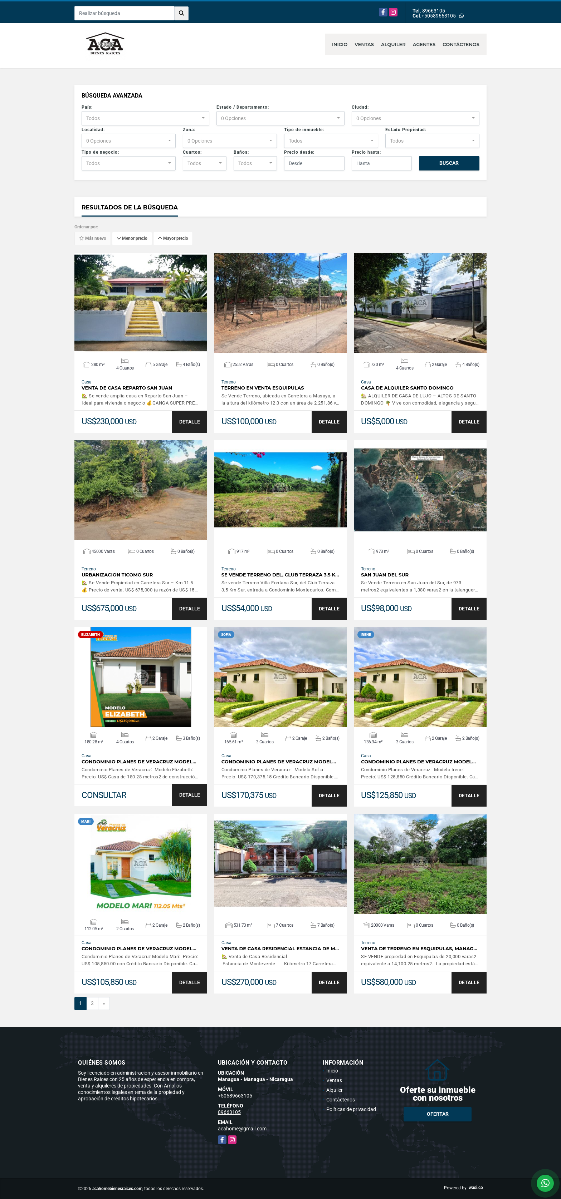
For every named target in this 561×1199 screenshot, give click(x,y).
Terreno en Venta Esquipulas (262, 388)
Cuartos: (192, 152)
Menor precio (132, 238)
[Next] (104, 1003)
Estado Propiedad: (405, 129)
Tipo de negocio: (100, 152)
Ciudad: (360, 107)
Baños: (241, 152)
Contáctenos (461, 44)
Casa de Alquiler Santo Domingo (407, 388)
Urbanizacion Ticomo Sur (117, 575)
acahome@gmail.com (242, 1128)
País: (87, 107)
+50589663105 (438, 16)
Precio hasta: (366, 152)
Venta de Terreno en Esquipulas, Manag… (419, 948)
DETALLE (189, 422)
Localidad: (93, 129)
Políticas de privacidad (351, 1109)
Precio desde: (299, 152)
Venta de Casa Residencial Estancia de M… (280, 948)
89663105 (433, 11)
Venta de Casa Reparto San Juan (127, 388)
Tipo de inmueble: (304, 129)
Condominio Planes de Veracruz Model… (139, 761)
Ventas (364, 44)
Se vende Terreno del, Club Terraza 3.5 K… (280, 575)
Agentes (424, 44)
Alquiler (393, 44)
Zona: (189, 129)
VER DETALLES (141, 303)
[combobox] (145, 118)
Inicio (339, 44)
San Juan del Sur (385, 575)
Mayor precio (173, 238)
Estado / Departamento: (242, 107)
